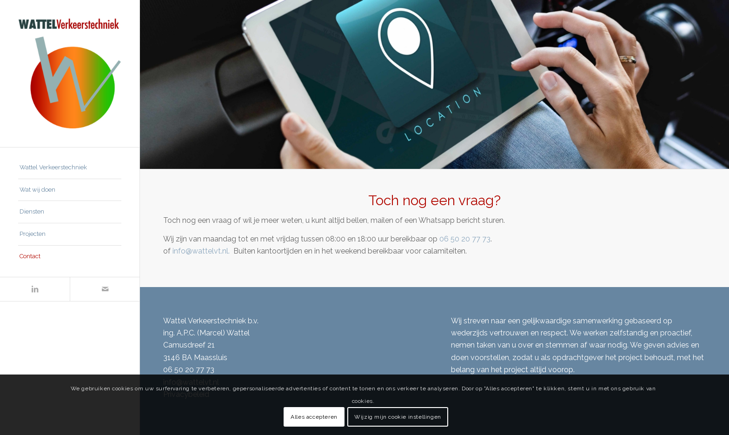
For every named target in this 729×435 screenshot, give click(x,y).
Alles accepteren (314, 417)
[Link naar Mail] (104, 289)
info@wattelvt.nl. (202, 251)
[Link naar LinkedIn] (35, 289)
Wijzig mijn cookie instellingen (397, 417)
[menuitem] (69, 168)
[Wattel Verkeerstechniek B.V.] (70, 73)
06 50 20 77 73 (464, 238)
